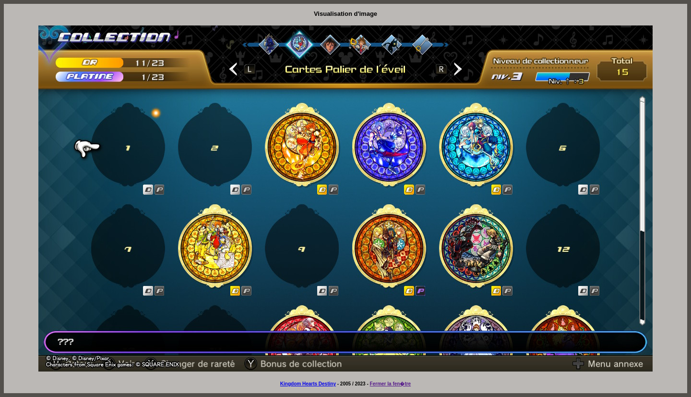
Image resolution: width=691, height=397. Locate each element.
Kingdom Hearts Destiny (308, 383)
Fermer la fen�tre (390, 383)
